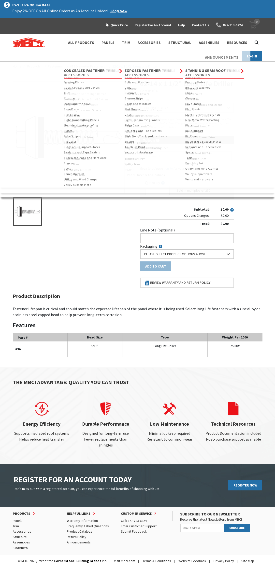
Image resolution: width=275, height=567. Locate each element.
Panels (17, 520)
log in (168, 168)
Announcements (79, 542)
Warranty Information (82, 520)
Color (144, 99)
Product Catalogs (79, 531)
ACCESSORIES (149, 42)
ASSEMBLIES (209, 42)
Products (34, 66)
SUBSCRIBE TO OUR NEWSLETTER (210, 514)
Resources (237, 42)
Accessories (22, 531)
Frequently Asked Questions (88, 526)
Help (181, 25)
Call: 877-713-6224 (134, 520)
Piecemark (151, 147)
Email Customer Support (139, 526)
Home (17, 66)
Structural (20, 537)
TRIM (126, 42)
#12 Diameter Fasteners (87, 66)
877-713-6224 (229, 25)
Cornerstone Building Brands (77, 561)
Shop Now (118, 10)
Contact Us (200, 25)
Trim (16, 526)
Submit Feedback (134, 531)
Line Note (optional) (157, 230)
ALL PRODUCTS (81, 42)
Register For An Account (153, 25)
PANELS (108, 42)
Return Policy (76, 537)
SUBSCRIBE (237, 528)
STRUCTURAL (179, 42)
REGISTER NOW (245, 485)
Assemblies (21, 542)
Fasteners (55, 66)
